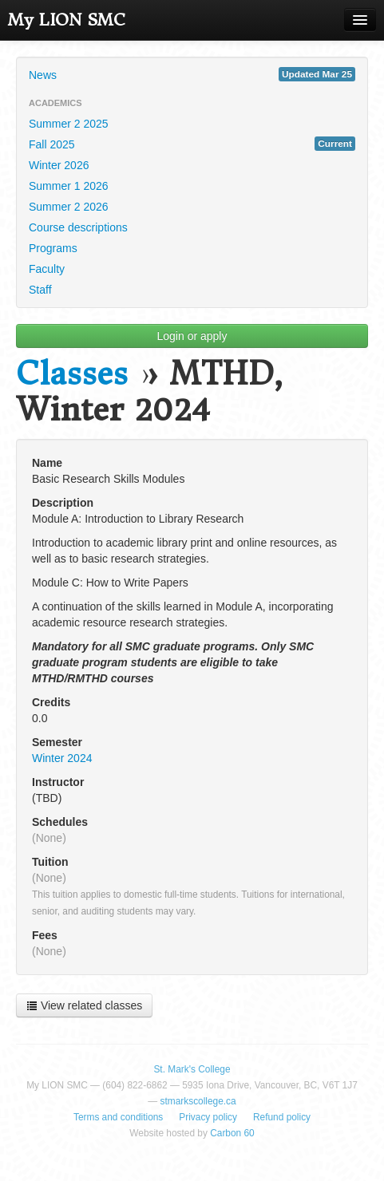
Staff (40, 289)
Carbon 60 (232, 1133)
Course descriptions (78, 227)
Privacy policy (208, 1117)
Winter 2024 (62, 758)
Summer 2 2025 (69, 123)
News (192, 74)
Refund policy (282, 1117)
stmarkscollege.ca (198, 1101)
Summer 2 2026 (69, 206)
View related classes (84, 1005)
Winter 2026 (59, 165)
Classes (72, 373)
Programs (53, 248)
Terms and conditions (118, 1117)
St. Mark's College (191, 1069)
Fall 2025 (192, 143)
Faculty (47, 269)
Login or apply (192, 336)
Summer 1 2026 (69, 186)
